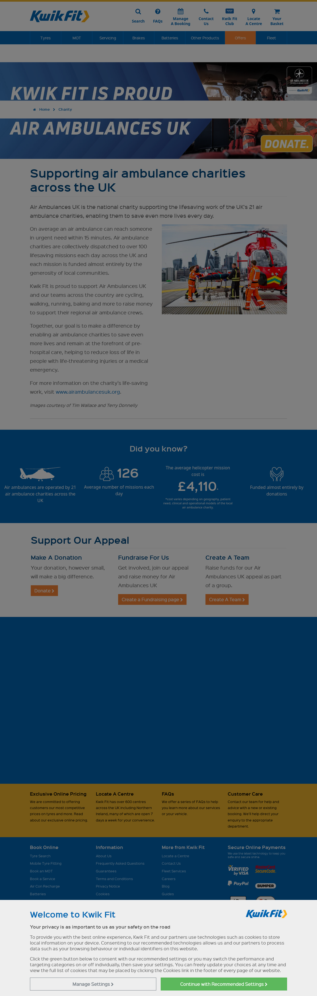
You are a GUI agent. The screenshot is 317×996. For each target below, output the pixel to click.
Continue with (224, 984)
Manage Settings (93, 984)
